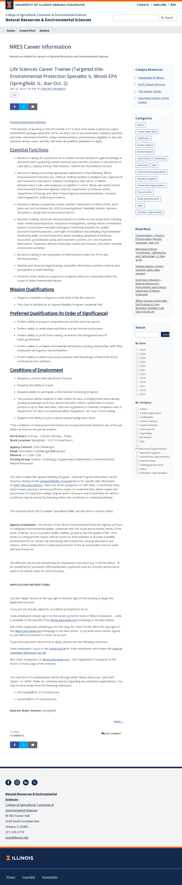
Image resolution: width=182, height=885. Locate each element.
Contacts (143, 5)
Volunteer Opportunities (150, 212)
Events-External (145, 151)
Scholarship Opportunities (151, 185)
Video (140, 205)
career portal (57, 648)
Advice (140, 124)
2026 (143, 349)
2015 (143, 394)
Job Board (142, 165)
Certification (143, 138)
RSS (173, 5)
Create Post (27, 31)
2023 (143, 361)
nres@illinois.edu (16, 837)
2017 (143, 386)
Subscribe (159, 5)
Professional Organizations (151, 171)
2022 (143, 365)
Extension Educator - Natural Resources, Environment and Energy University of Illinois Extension (150, 287)
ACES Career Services (151, 84)
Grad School (143, 158)
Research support (146, 178)
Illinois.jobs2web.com (64, 620)
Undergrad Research (148, 198)
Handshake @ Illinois (151, 77)
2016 (143, 390)
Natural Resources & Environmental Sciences (48, 20)
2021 (143, 370)
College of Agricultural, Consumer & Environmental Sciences (46, 15)
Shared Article (144, 192)
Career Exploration (147, 131)
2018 (143, 382)
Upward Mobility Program (56, 481)
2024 (143, 357)
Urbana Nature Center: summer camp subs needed (149, 269)
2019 (143, 378)
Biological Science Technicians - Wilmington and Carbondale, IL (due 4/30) (150, 254)
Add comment (111, 733)
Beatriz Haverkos (53, 88)
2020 (143, 374)
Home (11, 31)
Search (169, 18)
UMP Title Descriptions (27, 485)
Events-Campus (145, 145)
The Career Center (150, 91)
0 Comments (17, 735)
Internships (160, 158)
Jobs (14, 95)
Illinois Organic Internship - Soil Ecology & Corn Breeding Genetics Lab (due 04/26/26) (152, 306)
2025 (143, 353)
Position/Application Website (28, 122)
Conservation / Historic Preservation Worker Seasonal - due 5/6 (149, 238)
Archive (44, 31)
